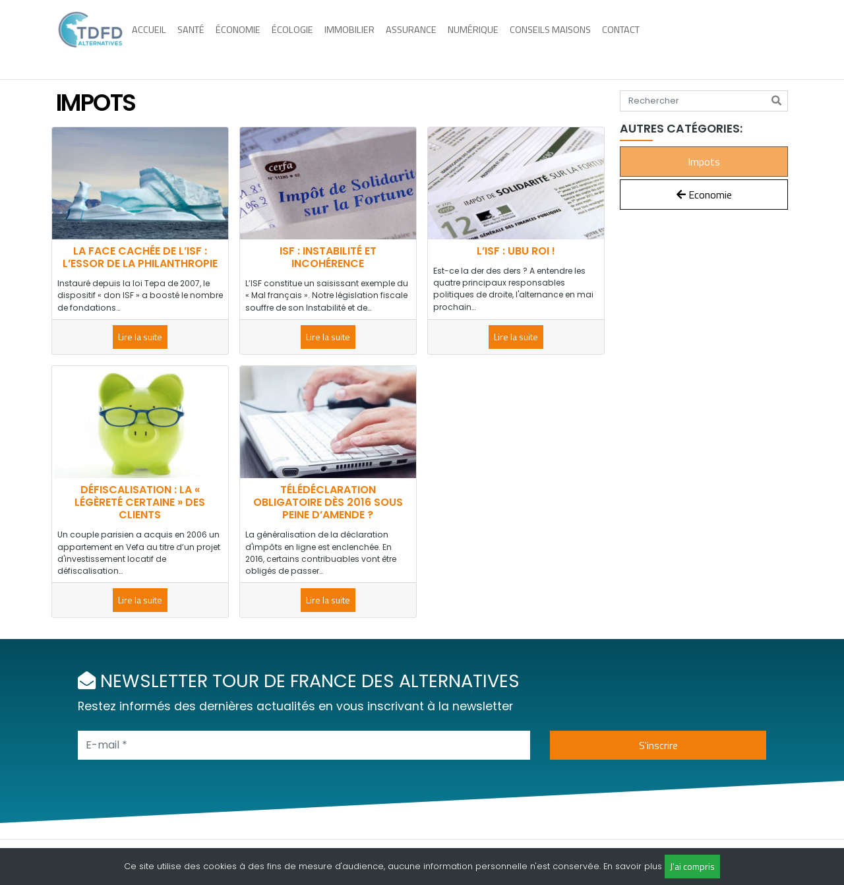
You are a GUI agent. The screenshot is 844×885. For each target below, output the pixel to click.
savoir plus (638, 866)
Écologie (305, 39)
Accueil (161, 39)
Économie (250, 39)
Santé (203, 39)
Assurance (423, 39)
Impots (704, 161)
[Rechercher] (776, 100)
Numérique (485, 39)
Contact (633, 39)
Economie (704, 194)
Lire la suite (140, 337)
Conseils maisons (562, 39)
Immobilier (362, 39)
